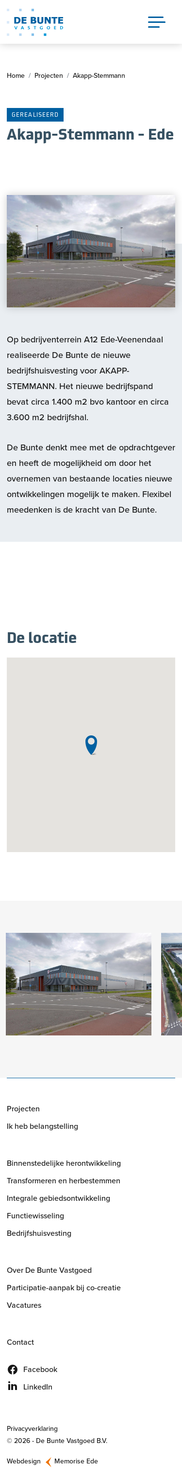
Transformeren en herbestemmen (63, 1180)
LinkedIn (37, 1386)
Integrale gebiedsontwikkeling (58, 1198)
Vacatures (24, 1305)
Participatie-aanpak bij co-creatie (64, 1287)
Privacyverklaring (32, 1429)
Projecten (48, 76)
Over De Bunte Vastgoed (49, 1270)
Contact (20, 1342)
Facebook (40, 1369)
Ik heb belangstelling (42, 1126)
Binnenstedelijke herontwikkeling (64, 1163)
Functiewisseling (35, 1215)
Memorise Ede (76, 1461)
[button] (78, 984)
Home (16, 76)
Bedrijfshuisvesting (39, 1233)
